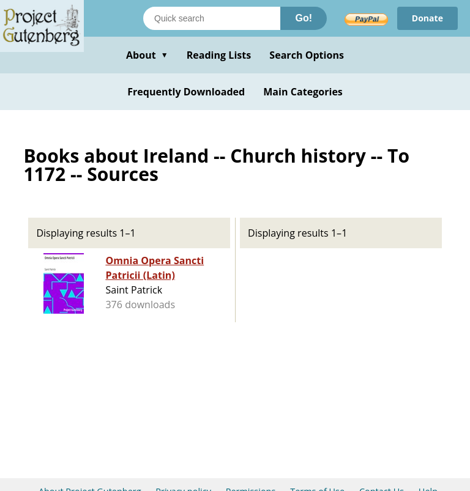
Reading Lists (219, 55)
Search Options (306, 55)
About (147, 55)
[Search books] (211, 18)
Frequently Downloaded (186, 91)
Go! (303, 18)
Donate (427, 18)
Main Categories (303, 91)
